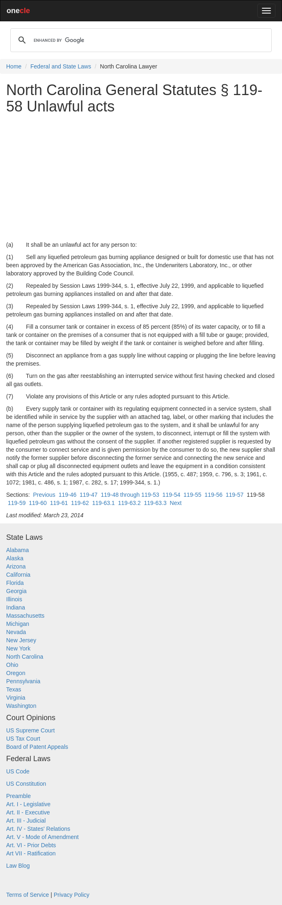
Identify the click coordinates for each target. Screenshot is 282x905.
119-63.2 (129, 503)
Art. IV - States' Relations (38, 828)
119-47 (89, 494)
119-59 (17, 503)
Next (176, 503)
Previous (44, 494)
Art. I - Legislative (28, 804)
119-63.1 (103, 503)
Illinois (14, 599)
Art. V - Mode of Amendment (42, 837)
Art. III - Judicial (26, 820)
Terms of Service (27, 894)
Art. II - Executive (28, 812)
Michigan (17, 624)
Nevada (16, 632)
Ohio (12, 665)
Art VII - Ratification (31, 853)
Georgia (16, 591)
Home (13, 66)
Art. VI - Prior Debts (31, 845)
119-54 (172, 494)
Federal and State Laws (60, 66)
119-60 (38, 503)
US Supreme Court (30, 730)
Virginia (15, 697)
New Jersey (21, 640)
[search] (140, 40)
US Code (18, 771)
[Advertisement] (141, 177)
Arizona (15, 566)
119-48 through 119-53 (130, 494)
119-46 (68, 494)
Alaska (14, 558)
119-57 (235, 494)
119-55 (192, 494)
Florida (15, 583)
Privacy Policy (71, 894)
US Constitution (26, 783)
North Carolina (24, 656)
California (18, 574)
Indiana (15, 607)
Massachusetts (25, 615)
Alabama (17, 550)
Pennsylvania (23, 681)
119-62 (80, 503)
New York (18, 648)
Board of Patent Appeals (37, 747)
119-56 (213, 494)
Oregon (15, 673)
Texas (13, 689)
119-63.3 (155, 503)
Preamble (18, 796)
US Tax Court (23, 738)
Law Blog (18, 865)
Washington (21, 706)
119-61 (59, 503)
